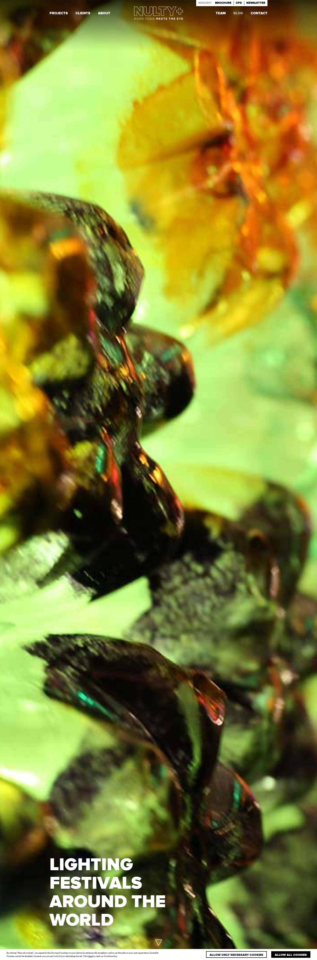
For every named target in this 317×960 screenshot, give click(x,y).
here (90, 956)
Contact (259, 13)
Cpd (239, 3)
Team (221, 13)
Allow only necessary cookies (236, 955)
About (104, 13)
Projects (59, 13)
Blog (238, 13)
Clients (83, 13)
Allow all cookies (291, 955)
